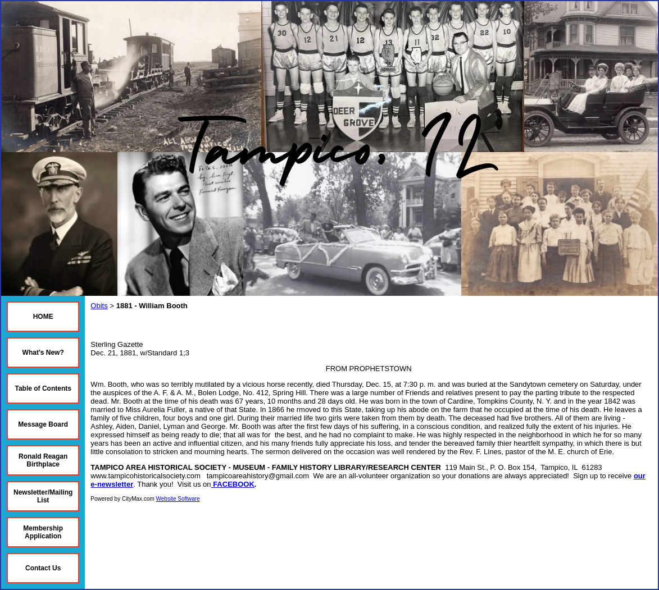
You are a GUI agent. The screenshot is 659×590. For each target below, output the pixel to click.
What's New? (43, 352)
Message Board (43, 424)
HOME (43, 317)
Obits (98, 305)
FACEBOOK (233, 484)
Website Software (178, 499)
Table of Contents (43, 388)
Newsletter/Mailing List (42, 496)
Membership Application (43, 532)
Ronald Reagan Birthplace (43, 460)
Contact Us (43, 568)
